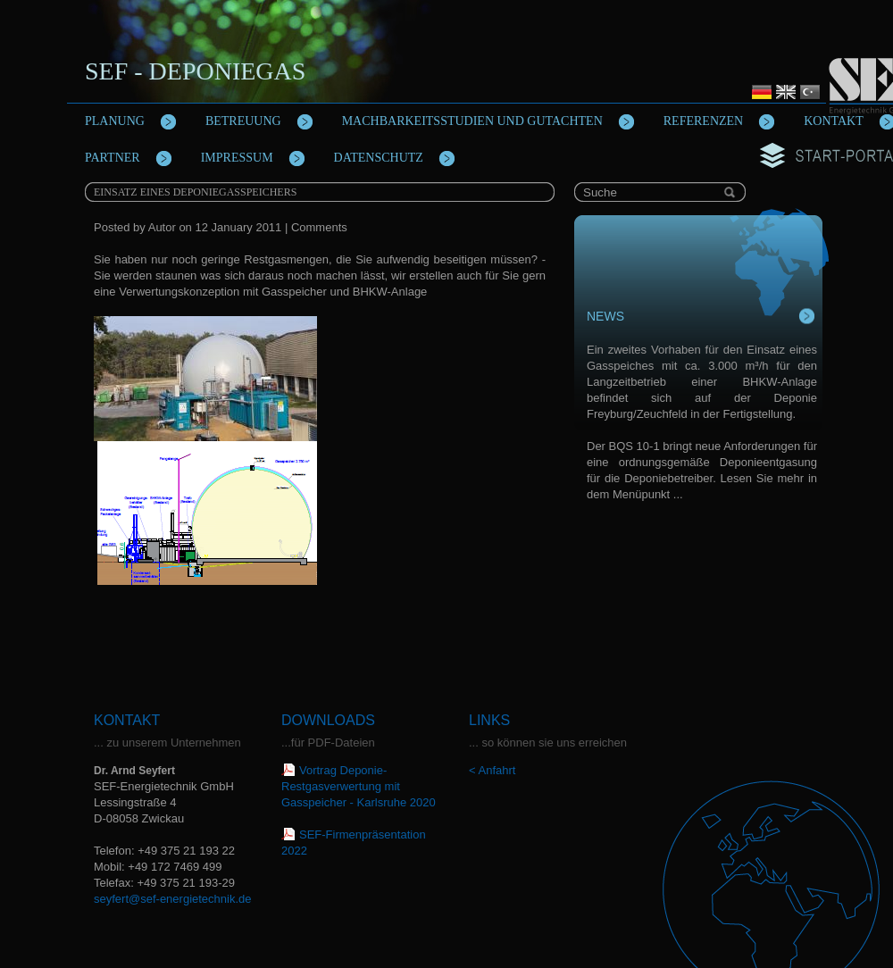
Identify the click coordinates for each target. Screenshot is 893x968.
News (605, 316)
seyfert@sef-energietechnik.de (173, 898)
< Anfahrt (492, 770)
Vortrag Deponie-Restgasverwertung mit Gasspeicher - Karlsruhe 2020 (358, 786)
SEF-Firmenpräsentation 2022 (353, 842)
